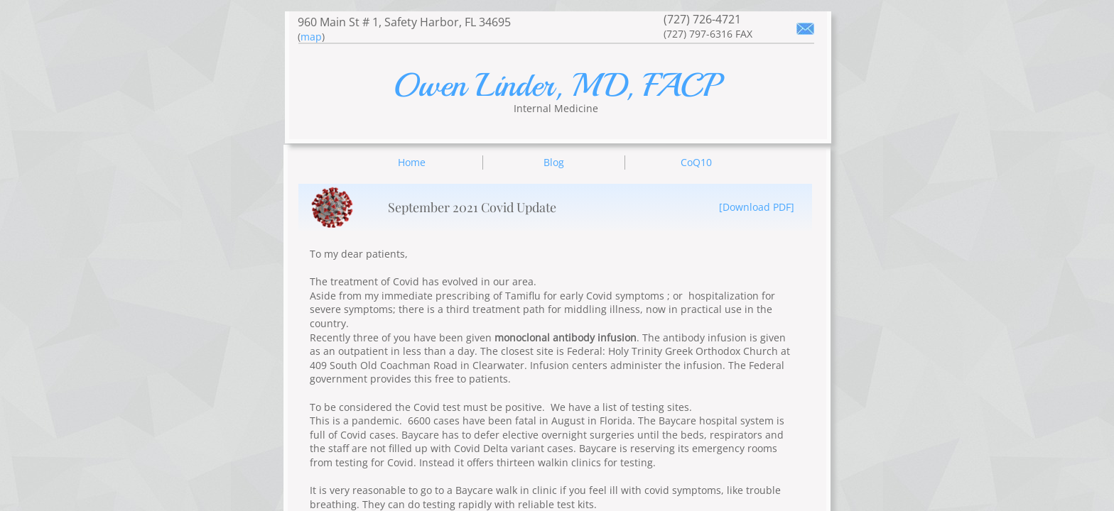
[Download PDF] (756, 207)
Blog (554, 162)
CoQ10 (696, 162)
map (311, 36)
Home (412, 162)
